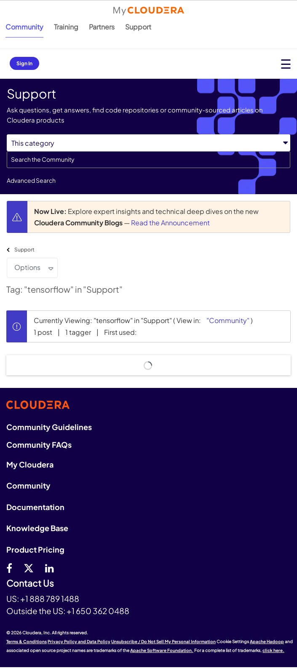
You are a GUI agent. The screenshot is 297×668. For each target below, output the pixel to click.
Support (138, 26)
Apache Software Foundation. (161, 650)
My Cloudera (30, 464)
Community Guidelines (49, 427)
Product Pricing (35, 549)
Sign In (24, 63)
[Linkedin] (49, 567)
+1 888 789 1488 (49, 598)
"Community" (227, 320)
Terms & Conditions (26, 641)
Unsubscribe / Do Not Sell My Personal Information (163, 641)
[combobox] (148, 159)
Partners (102, 26)
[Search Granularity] (148, 143)
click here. (273, 650)
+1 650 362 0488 (98, 611)
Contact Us (30, 583)
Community (24, 26)
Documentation (35, 507)
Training (66, 26)
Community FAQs (39, 444)
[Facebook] (9, 567)
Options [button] (27, 267)
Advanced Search (31, 180)
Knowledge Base (37, 528)
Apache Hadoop (267, 641)
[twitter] (28, 567)
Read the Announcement (170, 222)
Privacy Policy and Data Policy (79, 641)
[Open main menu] (286, 64)
